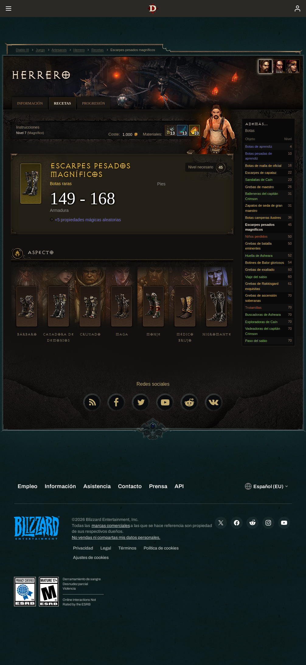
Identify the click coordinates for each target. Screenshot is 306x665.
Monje (153, 334)
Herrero (41, 75)
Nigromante (216, 334)
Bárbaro (27, 334)
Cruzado (90, 334)
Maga (122, 334)
